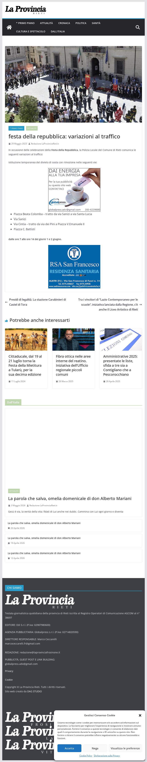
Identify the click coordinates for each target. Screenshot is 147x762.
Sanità (96, 23)
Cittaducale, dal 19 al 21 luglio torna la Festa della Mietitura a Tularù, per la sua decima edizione (25, 365)
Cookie (9, 679)
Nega (95, 748)
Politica (80, 23)
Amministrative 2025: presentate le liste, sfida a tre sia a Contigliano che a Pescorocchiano (120, 365)
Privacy (9, 671)
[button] (140, 715)
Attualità (46, 23)
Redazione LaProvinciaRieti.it (45, 143)
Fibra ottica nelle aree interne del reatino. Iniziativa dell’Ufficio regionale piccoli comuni (73, 365)
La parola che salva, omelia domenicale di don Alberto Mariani (69, 498)
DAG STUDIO (34, 691)
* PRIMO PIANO (25, 23)
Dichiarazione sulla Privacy (107, 755)
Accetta (69, 748)
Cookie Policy (85, 755)
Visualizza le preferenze (125, 748)
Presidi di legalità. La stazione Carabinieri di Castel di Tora (35, 302)
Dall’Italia (58, 31)
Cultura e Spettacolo (30, 31)
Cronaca (64, 23)
